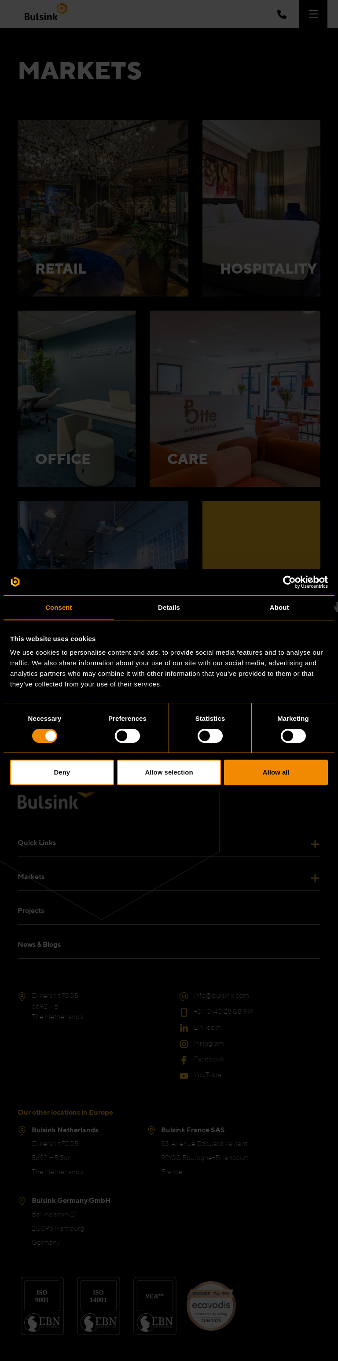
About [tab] (279, 607)
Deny (62, 772)
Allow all (276, 772)
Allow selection (169, 772)
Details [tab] (169, 607)
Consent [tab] (58, 607)
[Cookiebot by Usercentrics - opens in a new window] (289, 582)
